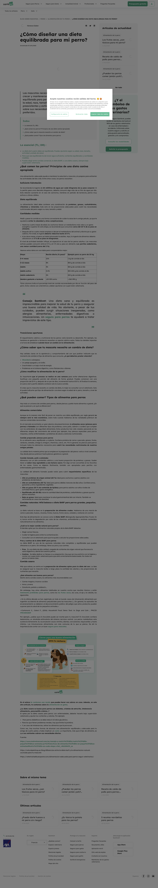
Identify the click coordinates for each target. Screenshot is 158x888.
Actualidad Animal (73, 4)
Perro (24, 11)
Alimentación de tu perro (59, 19)
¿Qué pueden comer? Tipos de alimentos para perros (42, 135)
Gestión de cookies (44, 876)
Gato (34, 11)
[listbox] (118, 57)
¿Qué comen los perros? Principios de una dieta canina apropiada (47, 129)
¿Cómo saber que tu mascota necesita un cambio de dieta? (44, 132)
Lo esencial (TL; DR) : (31, 125)
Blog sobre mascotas (29, 19)
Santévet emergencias (77, 860)
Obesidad (26, 360)
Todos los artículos (11, 11)
